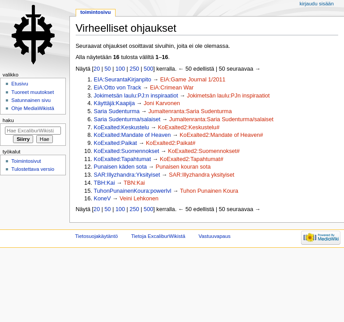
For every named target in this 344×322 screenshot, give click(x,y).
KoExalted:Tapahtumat (122, 159)
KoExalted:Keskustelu (121, 127)
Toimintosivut (26, 161)
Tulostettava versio (32, 169)
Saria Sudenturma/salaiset (127, 119)
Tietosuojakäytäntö (96, 236)
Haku (8, 120)
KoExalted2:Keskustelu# (188, 127)
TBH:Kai (104, 183)
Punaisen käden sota (120, 167)
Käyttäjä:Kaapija (114, 103)
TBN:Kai (134, 183)
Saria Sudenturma (116, 111)
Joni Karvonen (162, 103)
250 (134, 69)
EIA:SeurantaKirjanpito (122, 79)
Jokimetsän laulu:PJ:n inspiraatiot (136, 96)
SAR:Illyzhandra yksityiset (201, 175)
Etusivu (19, 83)
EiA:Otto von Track (117, 88)
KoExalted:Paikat (115, 143)
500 (148, 69)
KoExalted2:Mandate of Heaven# (221, 135)
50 (107, 69)
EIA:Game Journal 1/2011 (192, 79)
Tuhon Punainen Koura (209, 191)
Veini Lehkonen (139, 198)
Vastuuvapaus (214, 236)
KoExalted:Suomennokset (126, 151)
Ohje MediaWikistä (32, 108)
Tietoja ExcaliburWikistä (158, 236)
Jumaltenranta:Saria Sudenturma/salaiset (221, 119)
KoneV (102, 198)
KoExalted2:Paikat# (171, 143)
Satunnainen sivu (31, 100)
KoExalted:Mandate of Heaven (132, 135)
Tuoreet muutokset (32, 92)
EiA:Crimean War (172, 88)
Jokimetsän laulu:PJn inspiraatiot (228, 96)
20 (97, 69)
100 (120, 69)
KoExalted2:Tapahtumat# (192, 159)
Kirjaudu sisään (317, 3)
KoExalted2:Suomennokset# (204, 151)
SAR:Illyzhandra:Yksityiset (127, 175)
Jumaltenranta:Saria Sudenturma (190, 111)
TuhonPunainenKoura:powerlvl (132, 191)
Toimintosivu (95, 12)
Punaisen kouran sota (183, 167)
